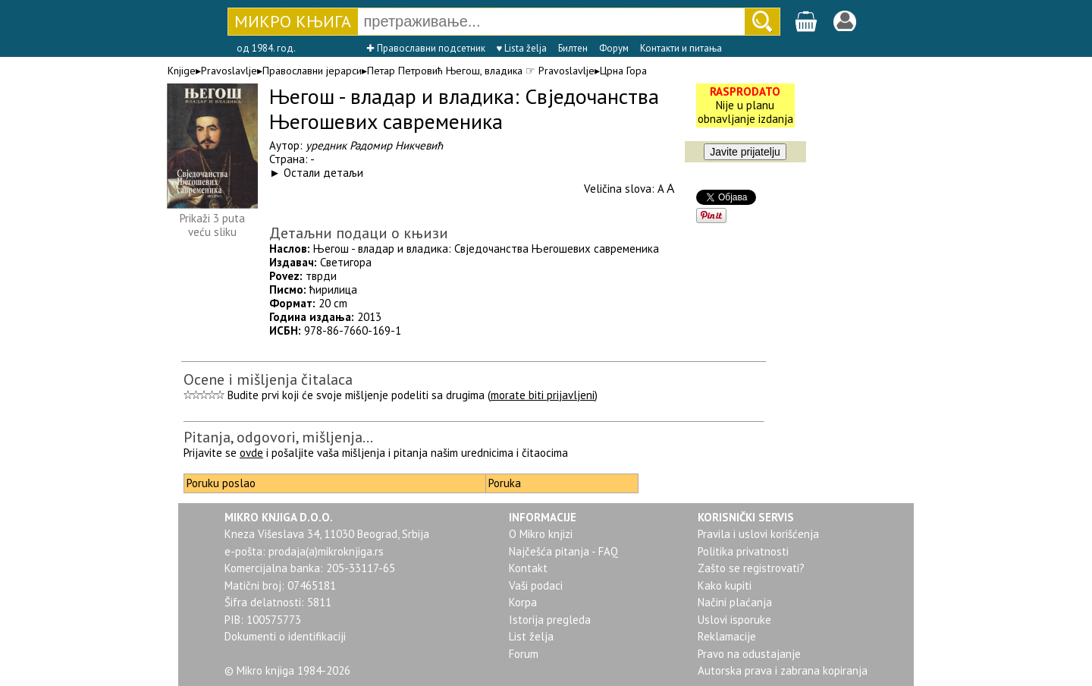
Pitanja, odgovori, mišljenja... (278, 437)
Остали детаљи (323, 172)
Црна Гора (623, 70)
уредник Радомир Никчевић (374, 145)
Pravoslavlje (229, 70)
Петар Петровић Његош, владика (444, 70)
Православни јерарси (312, 70)
